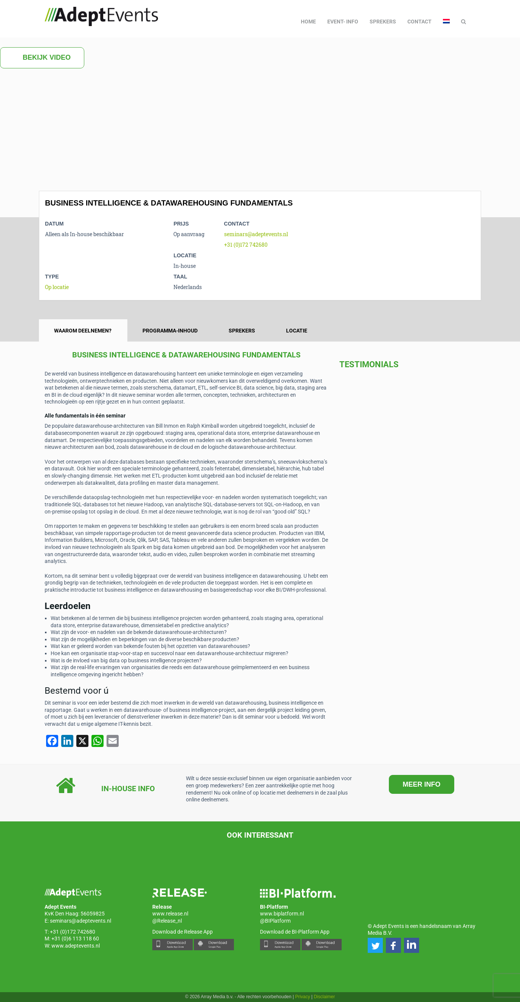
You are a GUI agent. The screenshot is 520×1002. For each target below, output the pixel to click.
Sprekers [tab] (242, 331)
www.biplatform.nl (282, 914)
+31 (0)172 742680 (246, 244)
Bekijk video (42, 57)
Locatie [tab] (296, 331)
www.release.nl (170, 914)
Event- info (342, 22)
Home (308, 22)
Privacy (302, 996)
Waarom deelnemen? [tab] (82, 331)
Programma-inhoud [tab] (170, 331)
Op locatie (57, 287)
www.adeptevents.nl (75, 946)
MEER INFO (421, 784)
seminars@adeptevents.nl (256, 234)
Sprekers (383, 22)
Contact (419, 22)
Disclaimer (324, 996)
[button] (375, 945)
